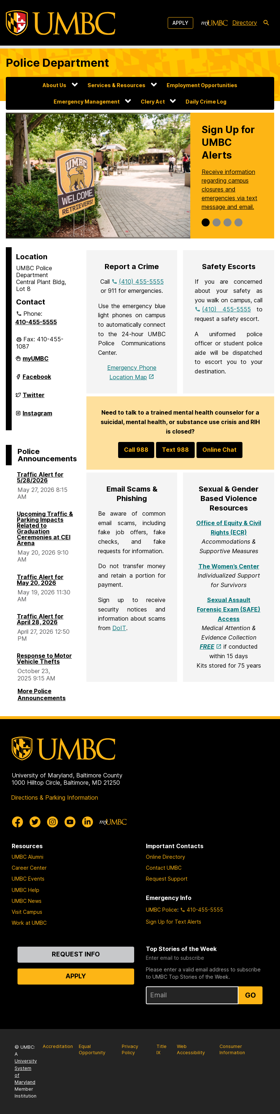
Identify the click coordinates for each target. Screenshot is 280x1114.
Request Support (166, 879)
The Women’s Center (228, 566)
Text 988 (175, 449)
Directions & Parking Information (54, 797)
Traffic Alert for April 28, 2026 (40, 619)
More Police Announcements (42, 694)
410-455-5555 (36, 322)
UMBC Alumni (27, 857)
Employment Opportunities (202, 85)
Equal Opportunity (92, 1049)
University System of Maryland (26, 1071)
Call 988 (136, 449)
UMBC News (27, 901)
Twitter (33, 398)
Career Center (29, 868)
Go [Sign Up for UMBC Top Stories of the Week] (250, 995)
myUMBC (35, 361)
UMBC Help (25, 890)
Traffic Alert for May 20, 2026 (40, 579)
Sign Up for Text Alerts (173, 922)
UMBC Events (28, 879)
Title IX (161, 1049)
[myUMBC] (214, 23)
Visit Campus (27, 912)
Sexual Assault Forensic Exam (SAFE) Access (228, 609)
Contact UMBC (164, 868)
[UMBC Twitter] (35, 822)
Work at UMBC (29, 923)
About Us (54, 85)
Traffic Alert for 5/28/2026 (40, 477)
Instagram (37, 416)
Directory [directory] (244, 22)
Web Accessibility (191, 1049)
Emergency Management (87, 101)
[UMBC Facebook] (17, 822)
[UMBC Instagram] (52, 822)
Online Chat (219, 449)
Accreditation (58, 1046)
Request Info (76, 954)
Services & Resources (116, 85)
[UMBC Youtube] (70, 822)
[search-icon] (266, 23)
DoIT (119, 628)
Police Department (57, 62)
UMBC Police (161, 910)
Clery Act (153, 101)
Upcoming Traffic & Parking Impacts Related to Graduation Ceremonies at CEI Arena (45, 528)
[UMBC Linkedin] (87, 822)
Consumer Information (232, 1049)
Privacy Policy (130, 1049)
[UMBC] (60, 23)
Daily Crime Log (206, 101)
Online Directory (165, 857)
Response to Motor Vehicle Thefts (44, 658)
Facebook (37, 379)
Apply (180, 23)
